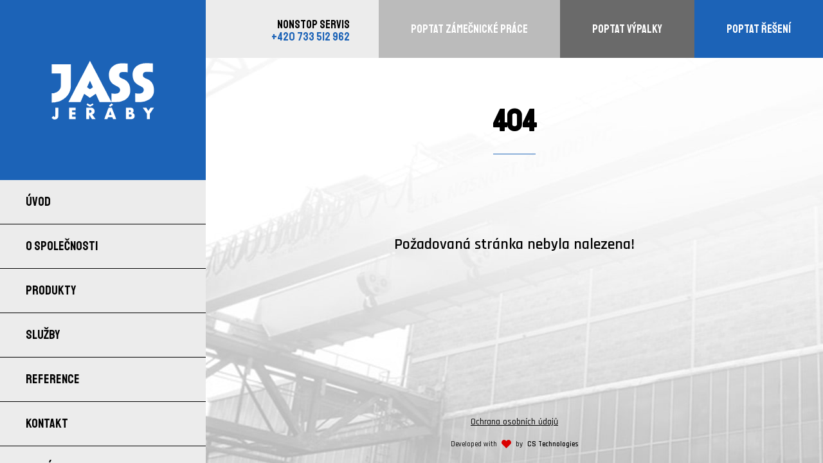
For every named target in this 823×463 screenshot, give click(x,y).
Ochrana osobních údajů (514, 422)
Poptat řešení (759, 29)
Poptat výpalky (627, 29)
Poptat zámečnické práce (469, 29)
